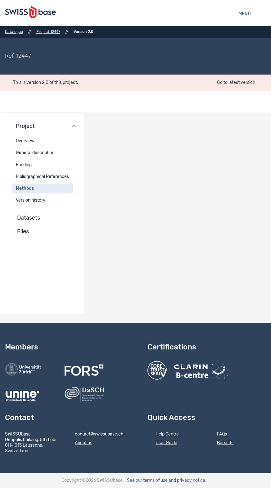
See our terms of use (147, 480)
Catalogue (14, 32)
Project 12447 (48, 32)
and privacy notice (187, 480)
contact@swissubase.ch (95, 434)
